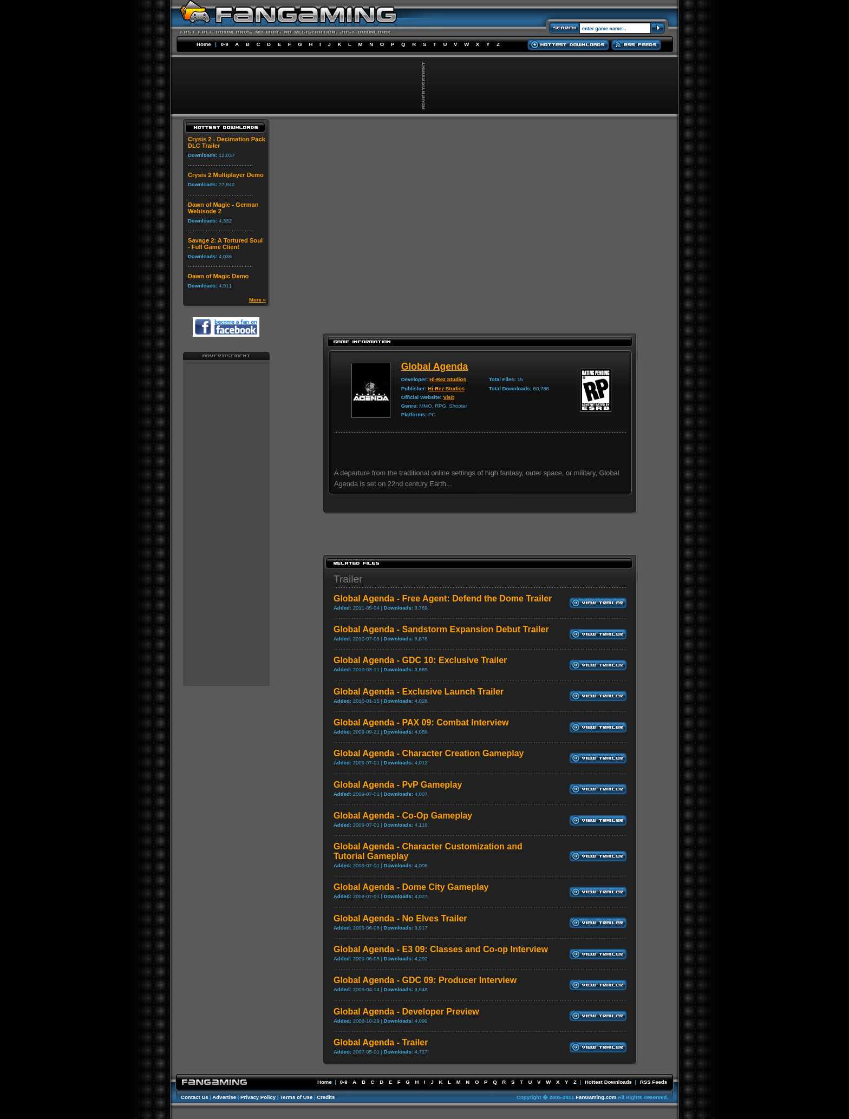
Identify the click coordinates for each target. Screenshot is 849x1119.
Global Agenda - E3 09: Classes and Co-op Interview (441, 949)
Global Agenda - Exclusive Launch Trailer (419, 691)
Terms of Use (296, 1097)
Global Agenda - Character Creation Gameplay (429, 753)
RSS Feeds (653, 1082)
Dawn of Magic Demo (218, 276)
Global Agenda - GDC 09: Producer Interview (425, 980)
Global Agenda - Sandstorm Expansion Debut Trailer (441, 629)
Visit (448, 397)
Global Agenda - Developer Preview (406, 1011)
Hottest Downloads (608, 1082)
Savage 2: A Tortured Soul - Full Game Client (225, 243)
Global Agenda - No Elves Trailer (400, 918)
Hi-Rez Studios (447, 379)
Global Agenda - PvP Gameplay (398, 784)
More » (257, 300)
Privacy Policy (258, 1097)
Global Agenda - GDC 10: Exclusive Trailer (420, 660)
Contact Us (194, 1097)
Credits (326, 1097)
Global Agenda (434, 366)
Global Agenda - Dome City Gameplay (411, 887)
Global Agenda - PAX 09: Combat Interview (421, 722)
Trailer (348, 579)
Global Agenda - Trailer (381, 1042)
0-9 (224, 44)
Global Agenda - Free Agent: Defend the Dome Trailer (443, 598)
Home (204, 44)
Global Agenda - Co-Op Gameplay (403, 815)
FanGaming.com (596, 1097)
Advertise (224, 1097)
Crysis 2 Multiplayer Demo (226, 175)
